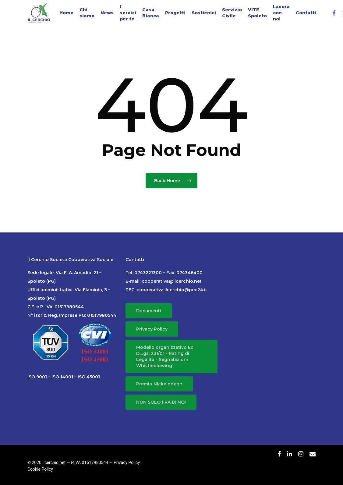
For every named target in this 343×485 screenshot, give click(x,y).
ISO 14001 (62, 377)
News (107, 13)
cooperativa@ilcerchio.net (172, 281)
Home (66, 13)
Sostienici (204, 13)
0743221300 (148, 272)
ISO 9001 (37, 377)
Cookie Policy (40, 469)
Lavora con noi (281, 13)
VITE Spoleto (257, 13)
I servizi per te (128, 13)
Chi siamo (87, 13)
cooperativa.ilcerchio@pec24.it (171, 289)
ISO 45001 (89, 377)
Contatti (306, 13)
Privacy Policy (127, 462)
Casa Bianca (150, 13)
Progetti (175, 13)
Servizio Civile (232, 13)
